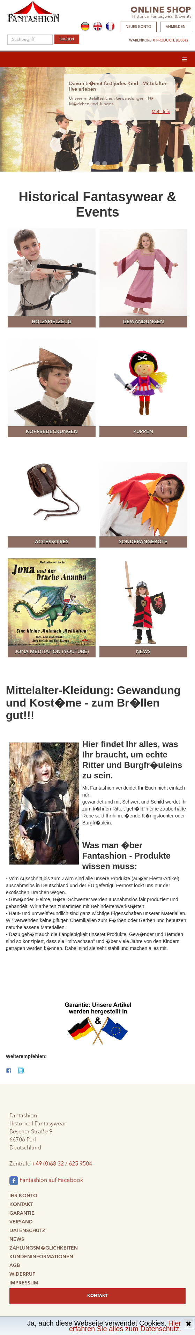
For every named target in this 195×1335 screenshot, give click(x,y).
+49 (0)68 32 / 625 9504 (62, 1164)
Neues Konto (138, 27)
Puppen (143, 431)
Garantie (22, 1213)
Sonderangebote (143, 542)
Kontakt (21, 1204)
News (143, 651)
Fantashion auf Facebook (46, 1180)
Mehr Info (161, 112)
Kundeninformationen (41, 1256)
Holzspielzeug (52, 321)
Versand (21, 1222)
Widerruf (22, 1274)
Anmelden (176, 27)
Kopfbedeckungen (52, 431)
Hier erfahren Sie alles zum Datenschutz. (125, 1326)
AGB (14, 1265)
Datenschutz (27, 1230)
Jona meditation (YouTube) (52, 651)
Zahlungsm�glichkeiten (43, 1248)
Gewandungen (143, 321)
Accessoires (52, 542)
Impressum (23, 1283)
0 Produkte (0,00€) (170, 40)
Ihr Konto (23, 1195)
